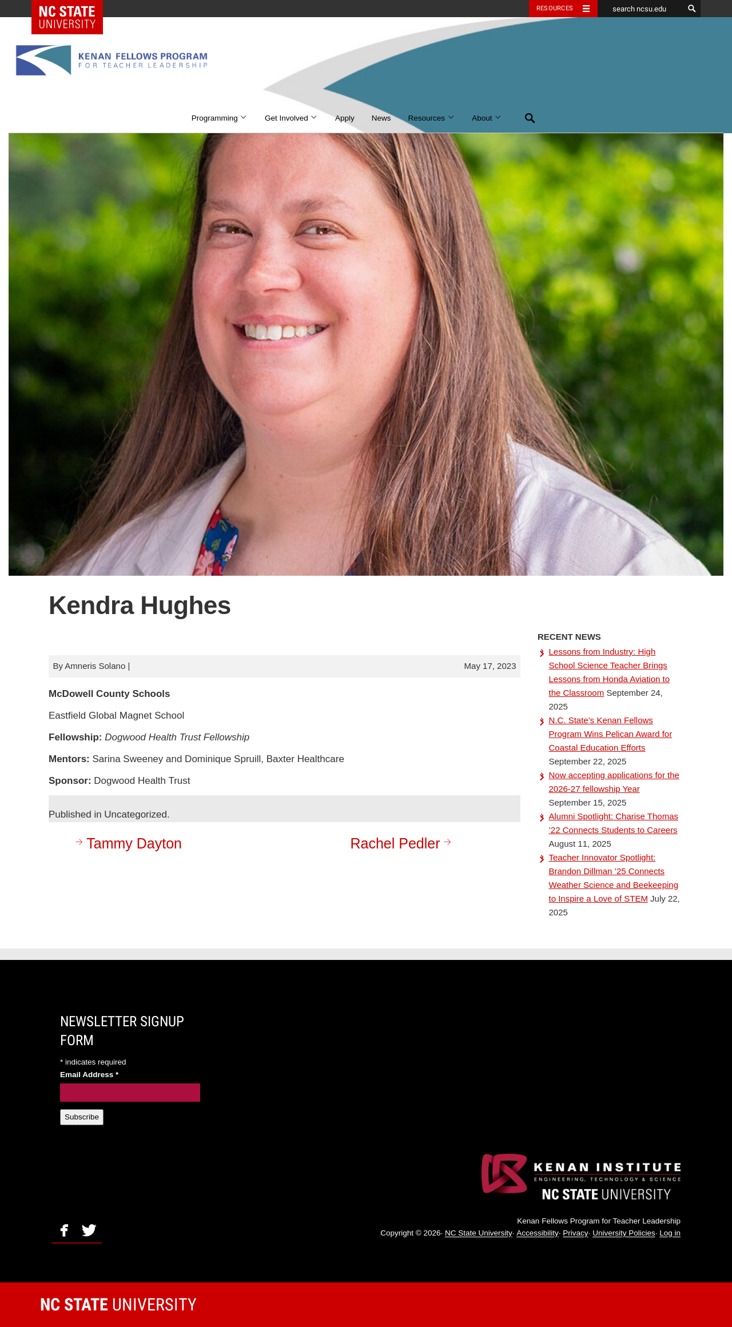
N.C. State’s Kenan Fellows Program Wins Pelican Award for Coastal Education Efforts (611, 733)
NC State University (478, 1233)
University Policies (623, 1233)
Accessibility (537, 1233)
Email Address (89, 1074)
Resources (431, 118)
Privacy (575, 1233)
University (118, 1304)
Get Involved (291, 118)
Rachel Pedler (402, 843)
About (487, 118)
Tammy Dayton (127, 843)
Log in (670, 1233)
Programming (220, 118)
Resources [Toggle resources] (554, 8)
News (381, 118)
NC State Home (74, 8)
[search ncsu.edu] (640, 8)
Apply (345, 118)
